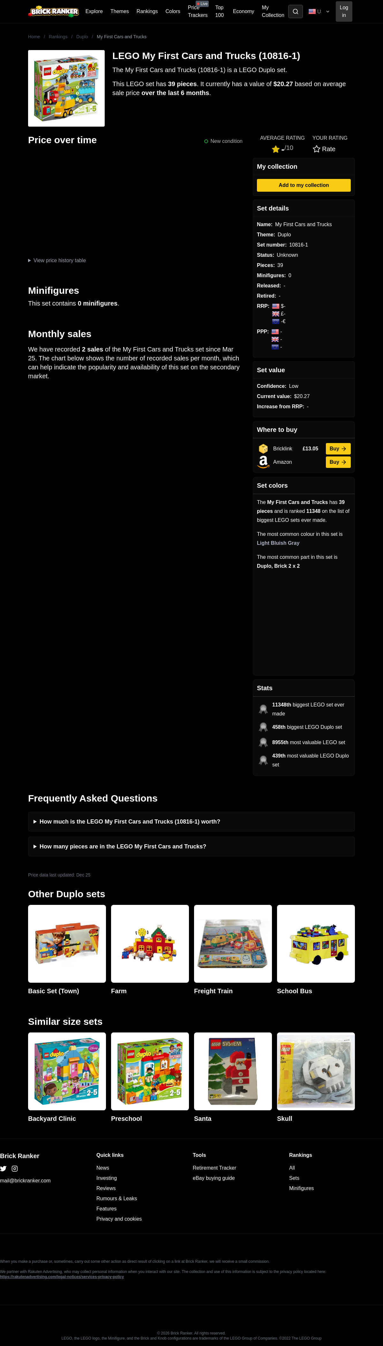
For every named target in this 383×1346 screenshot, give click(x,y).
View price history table (60, 260)
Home (34, 36)
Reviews (106, 1188)
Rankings (147, 11)
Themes (119, 11)
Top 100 (219, 11)
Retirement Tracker (214, 1168)
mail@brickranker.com (25, 1180)
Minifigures (301, 1188)
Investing (106, 1178)
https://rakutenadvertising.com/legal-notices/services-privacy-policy (62, 1277)
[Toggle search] (295, 11)
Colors (173, 11)
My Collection (273, 11)
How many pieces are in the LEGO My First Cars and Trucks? (123, 846)
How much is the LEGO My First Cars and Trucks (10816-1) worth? (130, 821)
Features (106, 1208)
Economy (243, 11)
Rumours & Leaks (116, 1198)
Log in (344, 11)
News (102, 1168)
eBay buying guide (214, 1178)
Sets (294, 1178)
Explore (94, 11)
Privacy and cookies (119, 1219)
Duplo (82, 36)
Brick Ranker (19, 1155)
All (292, 1168)
